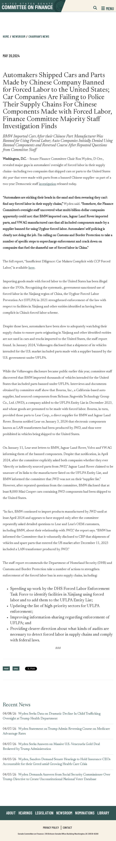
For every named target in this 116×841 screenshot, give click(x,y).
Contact (67, 827)
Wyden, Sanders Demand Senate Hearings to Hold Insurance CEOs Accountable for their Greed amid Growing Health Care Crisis (56, 762)
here (31, 268)
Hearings (25, 812)
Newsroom (18, 36)
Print (6, 668)
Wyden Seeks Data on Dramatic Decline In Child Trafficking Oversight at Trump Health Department (51, 716)
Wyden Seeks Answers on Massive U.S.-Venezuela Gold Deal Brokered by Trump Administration (51, 747)
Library (103, 812)
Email (16, 668)
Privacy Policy (51, 827)
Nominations (85, 812)
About (11, 812)
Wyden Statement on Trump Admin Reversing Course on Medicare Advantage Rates (56, 731)
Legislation (44, 812)
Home (6, 36)
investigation (47, 184)
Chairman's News (38, 36)
